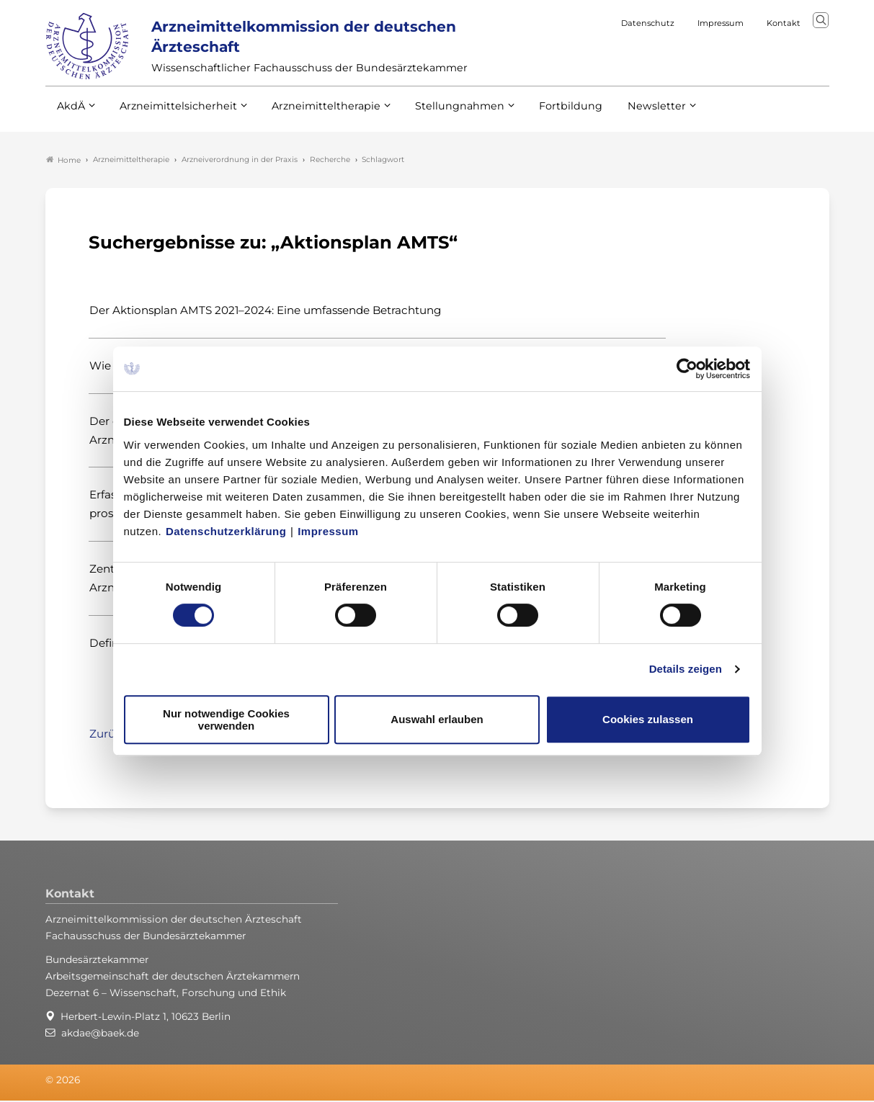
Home (63, 161)
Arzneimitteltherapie (314, 114)
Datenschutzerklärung (226, 531)
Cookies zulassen (647, 719)
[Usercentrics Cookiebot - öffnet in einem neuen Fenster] (688, 368)
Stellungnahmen (440, 114)
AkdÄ (70, 114)
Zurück (108, 735)
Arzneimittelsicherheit (173, 114)
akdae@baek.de (100, 1034)
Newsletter (627, 114)
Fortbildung (545, 114)
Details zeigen (685, 669)
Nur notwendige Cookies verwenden (226, 719)
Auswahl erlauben (437, 719)
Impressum (328, 531)
